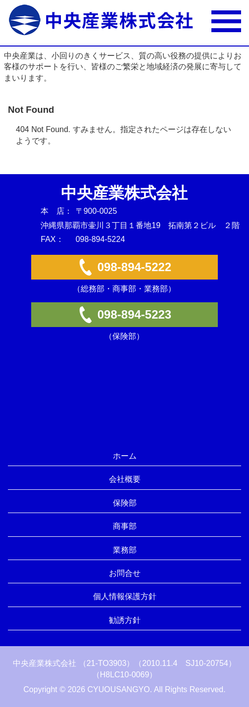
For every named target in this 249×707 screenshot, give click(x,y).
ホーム (125, 456)
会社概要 (125, 479)
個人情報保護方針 (124, 596)
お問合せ (125, 573)
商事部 (125, 526)
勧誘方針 (125, 620)
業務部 (125, 550)
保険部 (125, 503)
